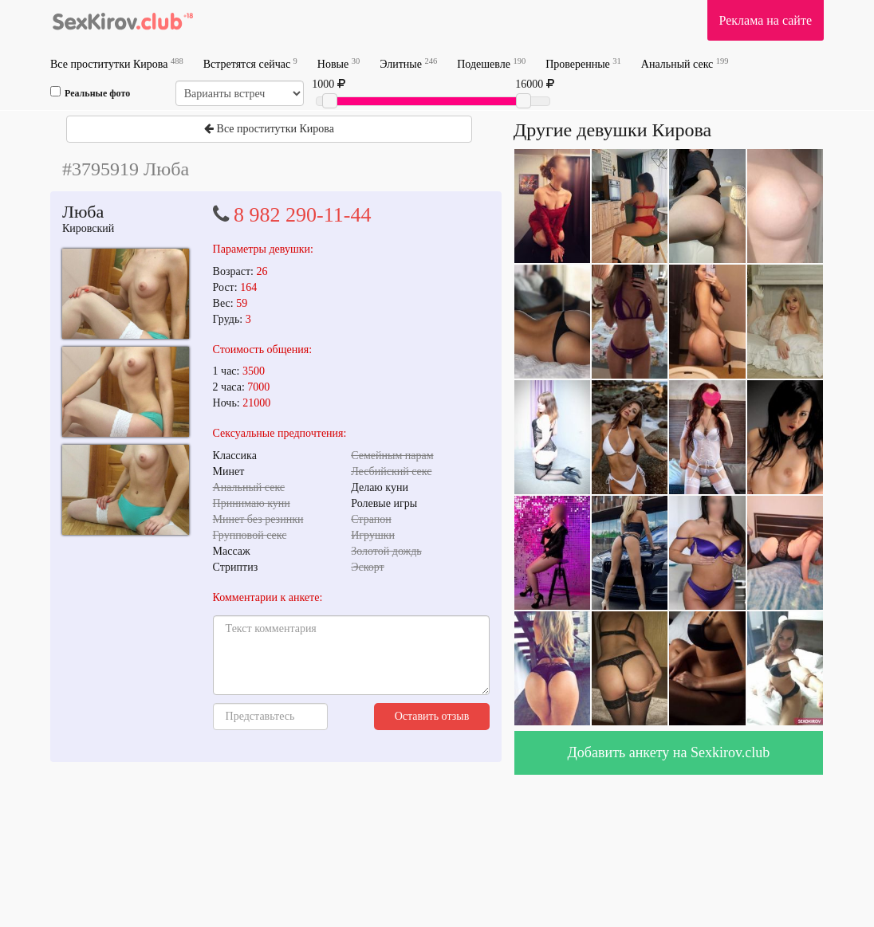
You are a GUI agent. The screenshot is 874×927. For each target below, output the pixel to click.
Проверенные (583, 63)
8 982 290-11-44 (302, 214)
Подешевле (491, 63)
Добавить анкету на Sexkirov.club (669, 752)
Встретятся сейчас (250, 63)
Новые (338, 63)
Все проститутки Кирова (116, 63)
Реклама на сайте (765, 20)
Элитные (408, 63)
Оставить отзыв (432, 716)
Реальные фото (90, 92)
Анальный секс (685, 63)
